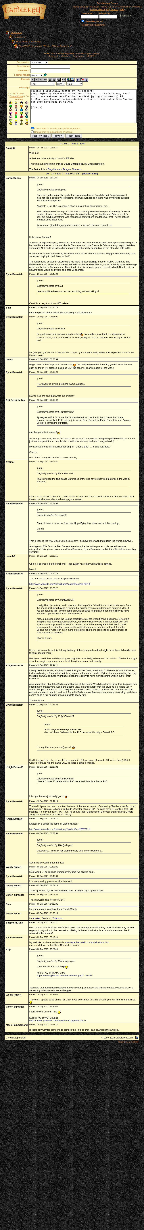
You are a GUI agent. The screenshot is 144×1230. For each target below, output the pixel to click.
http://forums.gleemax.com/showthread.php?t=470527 (65, 976)
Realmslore (16, 37)
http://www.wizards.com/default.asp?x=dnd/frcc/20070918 (59, 584)
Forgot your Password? (93, 24)
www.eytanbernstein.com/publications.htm (87, 943)
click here (67, 56)
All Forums (12, 32)
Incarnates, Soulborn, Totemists (46, 919)
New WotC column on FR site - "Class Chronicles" (42, 46)
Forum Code (10, 96)
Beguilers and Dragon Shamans (64, 170)
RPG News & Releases (25, 41)
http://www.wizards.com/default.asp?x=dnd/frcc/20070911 (59, 830)
